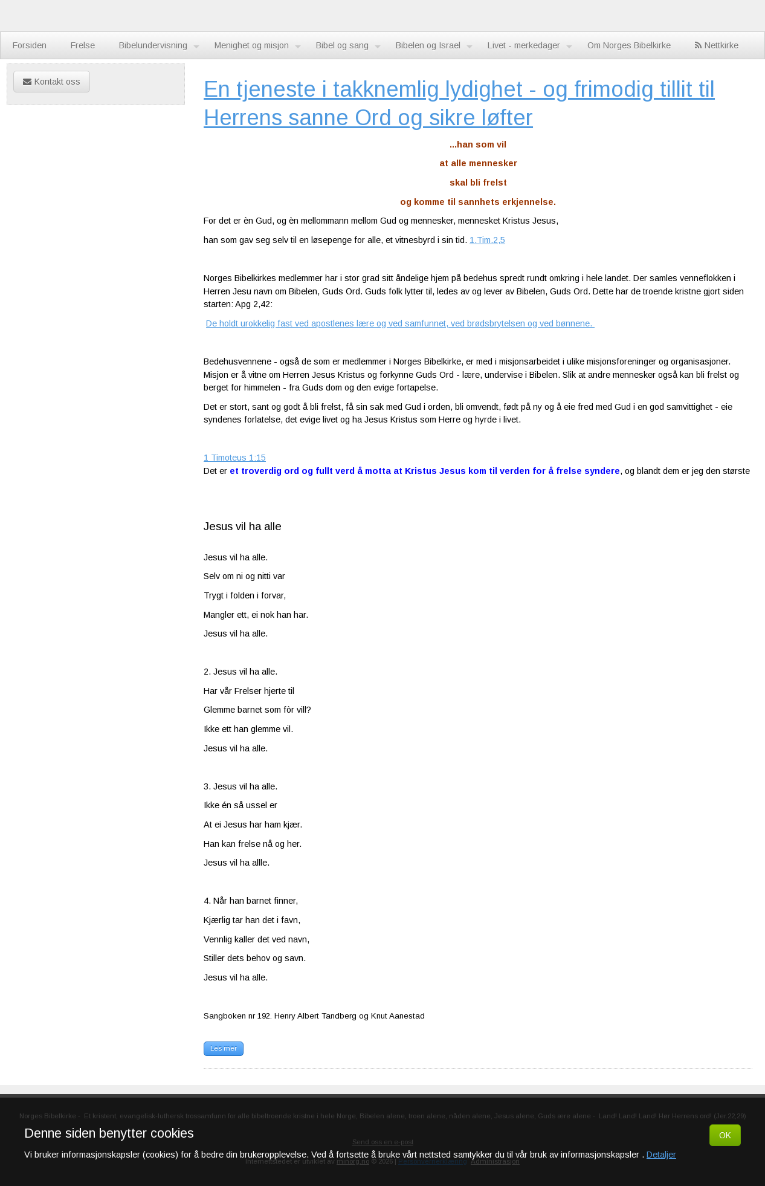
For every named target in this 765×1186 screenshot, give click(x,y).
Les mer (223, 1048)
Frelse (83, 45)
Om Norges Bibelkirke (629, 45)
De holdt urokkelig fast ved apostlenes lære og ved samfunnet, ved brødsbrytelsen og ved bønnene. (400, 323)
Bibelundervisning (159, 46)
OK (725, 1135)
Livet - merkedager (530, 46)
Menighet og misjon (258, 46)
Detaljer (661, 1154)
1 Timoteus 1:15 (235, 457)
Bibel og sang (348, 46)
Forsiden (30, 45)
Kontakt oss (51, 81)
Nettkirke (716, 45)
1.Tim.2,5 (487, 240)
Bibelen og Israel (434, 46)
